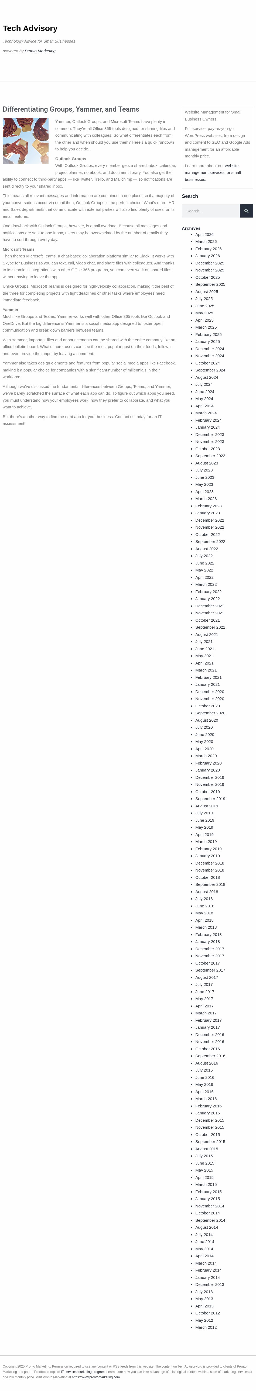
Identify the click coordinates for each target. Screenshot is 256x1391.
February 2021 (208, 677)
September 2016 (210, 1055)
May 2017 (204, 998)
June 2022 (204, 563)
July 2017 (204, 984)
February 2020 (208, 763)
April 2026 (204, 234)
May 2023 (204, 484)
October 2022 (207, 534)
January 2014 (207, 1277)
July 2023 (204, 470)
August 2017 (206, 977)
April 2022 (204, 577)
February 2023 (208, 506)
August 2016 (206, 1063)
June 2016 (204, 1077)
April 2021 (204, 663)
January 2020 (207, 770)
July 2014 (204, 1234)
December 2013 (209, 1284)
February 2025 (208, 334)
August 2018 (206, 891)
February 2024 (208, 420)
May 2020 (204, 741)
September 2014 (210, 1220)
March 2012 (206, 1327)
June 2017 (204, 991)
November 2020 (209, 698)
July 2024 (204, 384)
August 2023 (206, 463)
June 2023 (204, 477)
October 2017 (207, 963)
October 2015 (207, 1134)
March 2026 (206, 241)
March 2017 (206, 1013)
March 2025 (206, 327)
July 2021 (204, 641)
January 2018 (207, 941)
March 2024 (206, 413)
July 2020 (204, 727)
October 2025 (207, 277)
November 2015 (209, 1127)
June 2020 (204, 734)
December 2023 (209, 434)
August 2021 (206, 634)
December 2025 (209, 263)
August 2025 (206, 291)
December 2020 (209, 691)
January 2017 (207, 1027)
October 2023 (207, 448)
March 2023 (206, 498)
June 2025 (204, 306)
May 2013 (204, 1298)
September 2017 (210, 970)
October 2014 (207, 1213)
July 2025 (204, 298)
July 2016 (204, 1070)
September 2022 (210, 541)
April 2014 (204, 1256)
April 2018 (204, 920)
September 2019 (210, 798)
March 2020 (206, 755)
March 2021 (206, 670)
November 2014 (209, 1206)
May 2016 (204, 1084)
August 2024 (206, 377)
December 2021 (209, 606)
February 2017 (208, 1020)
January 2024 (207, 427)
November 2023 (209, 441)
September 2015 (210, 1141)
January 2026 (207, 255)
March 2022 (206, 584)
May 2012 (204, 1320)
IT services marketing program (83, 1372)
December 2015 (209, 1120)
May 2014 (204, 1249)
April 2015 (204, 1177)
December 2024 (209, 348)
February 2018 (208, 934)
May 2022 (204, 570)
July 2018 (204, 898)
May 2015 (204, 1170)
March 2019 (206, 841)
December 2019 (209, 777)
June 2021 (204, 648)
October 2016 (207, 1048)
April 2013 (204, 1306)
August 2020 (206, 720)
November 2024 (209, 355)
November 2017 (209, 955)
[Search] (246, 211)
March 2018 (206, 927)
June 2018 (204, 906)
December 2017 (209, 948)
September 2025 (210, 284)
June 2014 (204, 1241)
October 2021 (207, 620)
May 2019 (204, 827)
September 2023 (210, 455)
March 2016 (206, 1098)
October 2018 (207, 877)
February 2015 (208, 1191)
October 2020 (207, 706)
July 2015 (204, 1156)
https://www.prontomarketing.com (96, 1377)
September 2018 (210, 884)
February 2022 (208, 591)
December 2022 (209, 520)
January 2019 (207, 855)
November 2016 (209, 1041)
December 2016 (209, 1034)
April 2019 (204, 834)
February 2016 (208, 1106)
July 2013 (204, 1291)
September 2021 (210, 627)
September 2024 (210, 370)
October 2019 (207, 791)
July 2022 (204, 555)
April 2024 (204, 406)
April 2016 (204, 1091)
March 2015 (206, 1184)
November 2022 (209, 527)
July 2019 (204, 813)
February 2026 (208, 248)
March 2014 (206, 1263)
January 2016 (207, 1113)
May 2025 (204, 313)
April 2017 (204, 1006)
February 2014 (208, 1270)
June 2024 (204, 391)
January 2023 (207, 513)
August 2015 (206, 1148)
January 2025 (207, 341)
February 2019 (208, 848)
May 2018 (204, 913)
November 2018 (209, 870)
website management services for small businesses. (213, 172)
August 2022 (206, 548)
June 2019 (204, 820)
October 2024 (207, 363)
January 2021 (207, 684)
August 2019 (206, 806)
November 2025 (209, 270)
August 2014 (206, 1227)
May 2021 (204, 655)
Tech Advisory (30, 28)
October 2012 (207, 1313)
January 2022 (207, 598)
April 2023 (204, 491)
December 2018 (209, 863)
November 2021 (209, 613)
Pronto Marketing (40, 51)
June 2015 (204, 1163)
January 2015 (207, 1198)
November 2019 (209, 784)
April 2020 (204, 748)
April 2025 (204, 320)
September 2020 (210, 713)
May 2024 (204, 398)
